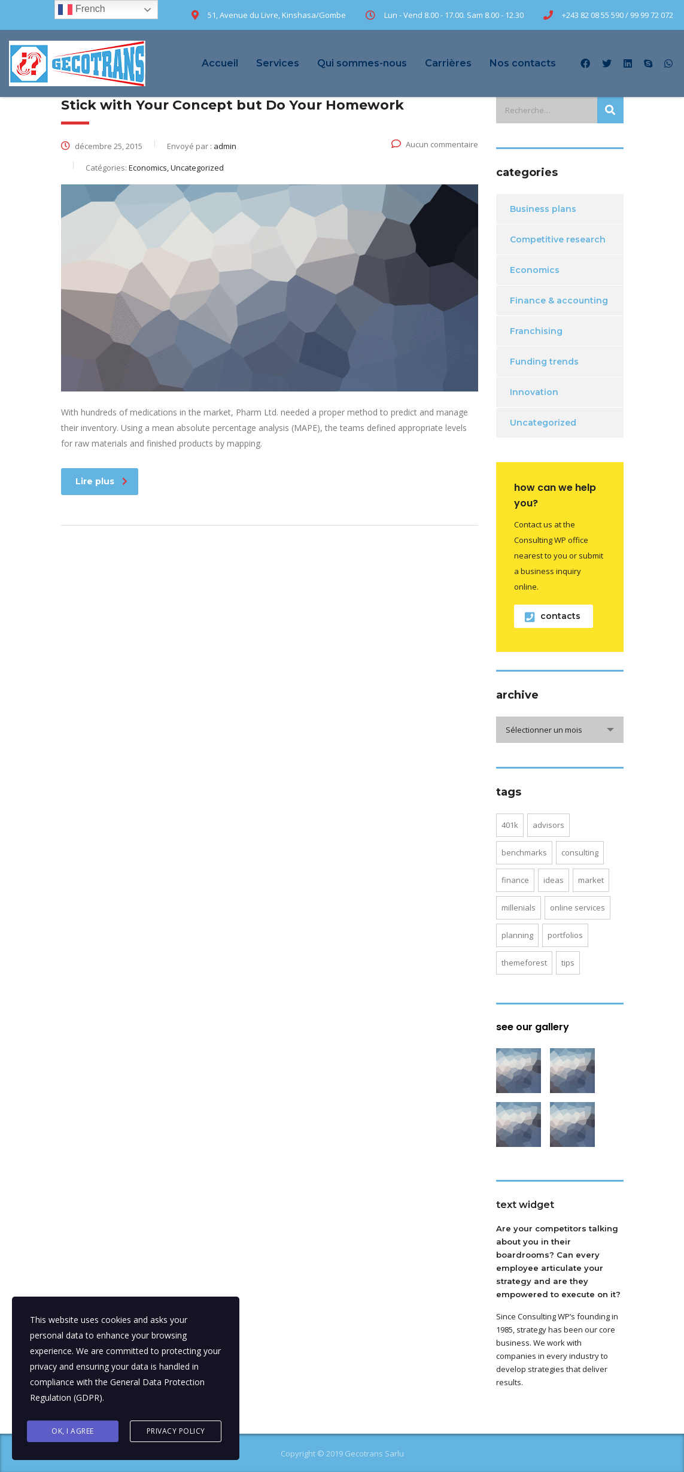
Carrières (448, 63)
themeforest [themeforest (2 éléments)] (524, 962)
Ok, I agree (72, 1431)
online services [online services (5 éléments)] (577, 907)
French (81, 9)
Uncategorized (543, 422)
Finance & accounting (559, 300)
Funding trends (544, 361)
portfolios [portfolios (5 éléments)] (565, 935)
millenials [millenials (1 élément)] (518, 907)
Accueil (220, 63)
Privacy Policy (176, 1431)
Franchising (536, 331)
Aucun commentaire (434, 144)
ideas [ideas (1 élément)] (553, 880)
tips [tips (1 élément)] (567, 962)
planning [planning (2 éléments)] (517, 935)
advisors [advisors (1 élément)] (548, 825)
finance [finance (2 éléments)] (515, 880)
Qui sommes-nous (362, 63)
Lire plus (101, 481)
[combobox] (560, 730)
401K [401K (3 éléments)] (509, 825)
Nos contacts (523, 63)
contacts (552, 616)
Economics (535, 270)
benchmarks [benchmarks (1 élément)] (524, 852)
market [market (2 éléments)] (591, 880)
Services (277, 63)
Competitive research (558, 239)
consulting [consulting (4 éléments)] (579, 852)
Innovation (534, 392)
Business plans (543, 209)
